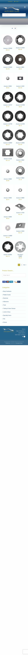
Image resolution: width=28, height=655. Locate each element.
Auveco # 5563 (20, 231)
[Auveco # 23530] (7, 54)
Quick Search (21, 332)
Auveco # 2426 (20, 86)
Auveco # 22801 (20, 142)
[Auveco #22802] (7, 242)
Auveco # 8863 (8, 179)
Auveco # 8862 (8, 86)
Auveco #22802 (8, 254)
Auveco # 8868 (20, 198)
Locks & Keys (6, 312)
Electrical (5, 298)
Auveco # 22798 (20, 105)
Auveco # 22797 (7, 105)
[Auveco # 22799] (7, 111)
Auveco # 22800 (7, 142)
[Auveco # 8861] (20, 54)
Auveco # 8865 (8, 198)
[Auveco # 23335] (20, 35)
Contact (23, 334)
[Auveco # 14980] (7, 223)
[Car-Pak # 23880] (20, 242)
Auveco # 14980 (7, 235)
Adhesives (6, 301)
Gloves (5, 322)
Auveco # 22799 (7, 124)
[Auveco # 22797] (7, 92)
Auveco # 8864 (20, 178)
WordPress (8, 343)
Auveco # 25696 (7, 48)
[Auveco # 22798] (20, 92)
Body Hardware (7, 291)
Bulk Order (17, 334)
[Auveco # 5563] (20, 223)
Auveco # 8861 (20, 67)
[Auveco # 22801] (20, 130)
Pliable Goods (7, 294)
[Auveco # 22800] (7, 130)
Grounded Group (19, 343)
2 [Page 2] (21, 264)
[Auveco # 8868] (20, 185)
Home (23, 329)
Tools (4, 305)
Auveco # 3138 (8, 158)
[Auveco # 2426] (20, 73)
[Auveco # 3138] (7, 149)
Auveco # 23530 (7, 67)
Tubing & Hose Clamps (9, 308)
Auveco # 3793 (20, 212)
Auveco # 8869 (8, 216)
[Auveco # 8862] (7, 73)
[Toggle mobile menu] (25, 7)
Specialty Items (7, 315)
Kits (4, 318)
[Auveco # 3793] (20, 204)
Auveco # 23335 (20, 47)
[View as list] (15, 28)
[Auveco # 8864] (20, 166)
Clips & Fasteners (20, 331)
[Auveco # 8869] (7, 204)
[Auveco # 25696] (7, 35)
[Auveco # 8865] (7, 185)
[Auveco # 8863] (7, 166)
